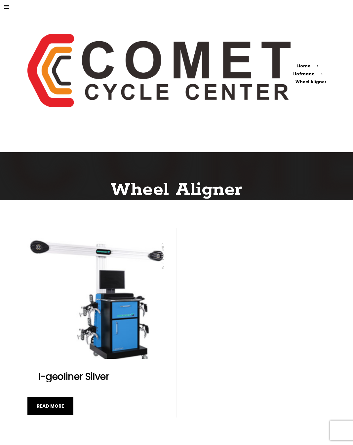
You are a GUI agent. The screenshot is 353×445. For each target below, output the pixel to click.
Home (303, 66)
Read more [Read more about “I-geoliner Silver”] (50, 406)
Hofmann (304, 74)
